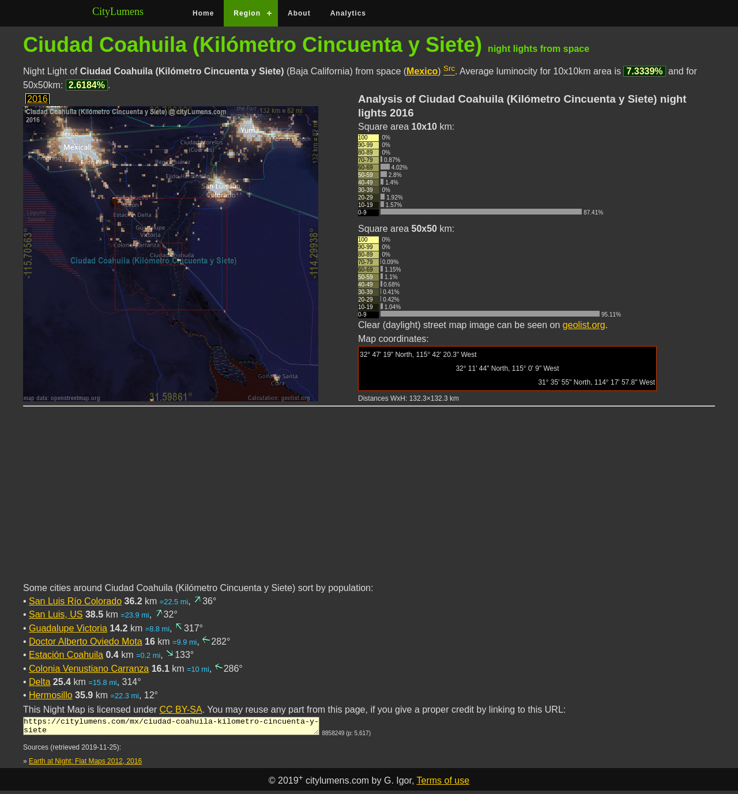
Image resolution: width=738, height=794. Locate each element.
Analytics (348, 13)
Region (247, 13)
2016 (37, 99)
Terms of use (443, 784)
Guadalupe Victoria (68, 628)
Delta (39, 682)
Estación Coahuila (66, 655)
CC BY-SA (181, 709)
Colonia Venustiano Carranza (89, 668)
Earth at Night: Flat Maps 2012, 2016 (85, 765)
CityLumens (118, 11)
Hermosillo (51, 695)
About (299, 13)
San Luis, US (55, 614)
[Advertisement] (369, 501)
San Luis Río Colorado (75, 601)
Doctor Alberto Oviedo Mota (85, 641)
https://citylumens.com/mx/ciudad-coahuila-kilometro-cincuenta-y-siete (171, 728)
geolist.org (584, 325)
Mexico (422, 71)
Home (203, 13)
